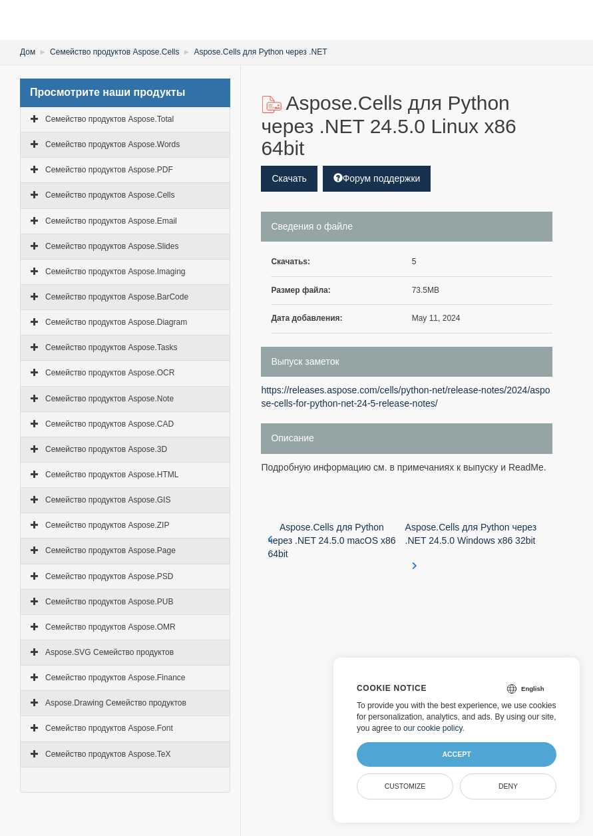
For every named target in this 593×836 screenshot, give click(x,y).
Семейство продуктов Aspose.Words (112, 144)
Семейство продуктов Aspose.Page (110, 550)
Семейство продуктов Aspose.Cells (114, 52)
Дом (27, 52)
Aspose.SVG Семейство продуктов (109, 652)
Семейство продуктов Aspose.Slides (111, 246)
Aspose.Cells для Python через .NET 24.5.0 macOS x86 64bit (331, 540)
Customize (405, 786)
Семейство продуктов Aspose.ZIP (107, 525)
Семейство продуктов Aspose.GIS (107, 500)
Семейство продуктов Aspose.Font (109, 728)
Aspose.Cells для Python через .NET (260, 52)
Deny (508, 786)
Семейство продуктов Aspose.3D (106, 449)
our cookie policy (433, 728)
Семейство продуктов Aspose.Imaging (115, 271)
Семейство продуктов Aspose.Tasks (111, 347)
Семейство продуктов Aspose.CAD (109, 424)
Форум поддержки (377, 178)
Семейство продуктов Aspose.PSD (109, 576)
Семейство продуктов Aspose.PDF (109, 169)
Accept (456, 754)
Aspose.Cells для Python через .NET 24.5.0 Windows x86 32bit (471, 541)
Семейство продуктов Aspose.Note (109, 398)
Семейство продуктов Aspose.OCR (109, 372)
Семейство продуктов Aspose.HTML (111, 474)
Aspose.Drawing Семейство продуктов (115, 703)
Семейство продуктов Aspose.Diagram (116, 322)
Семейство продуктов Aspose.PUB (109, 601)
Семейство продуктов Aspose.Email (111, 221)
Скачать (289, 178)
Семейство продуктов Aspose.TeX (107, 754)
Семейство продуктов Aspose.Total (109, 119)
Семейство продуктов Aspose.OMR (110, 627)
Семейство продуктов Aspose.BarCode (116, 297)
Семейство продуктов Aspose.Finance (115, 677)
